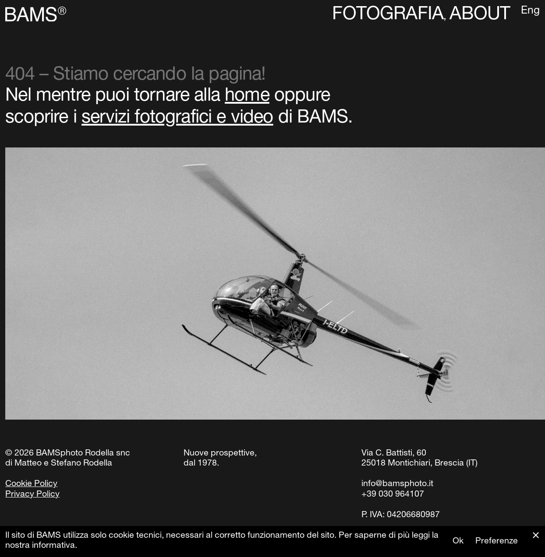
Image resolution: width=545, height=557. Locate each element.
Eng (530, 11)
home (247, 97)
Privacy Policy (32, 494)
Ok (458, 541)
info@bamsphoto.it (397, 484)
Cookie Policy (31, 484)
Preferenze (496, 541)
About (479, 15)
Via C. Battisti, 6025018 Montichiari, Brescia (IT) (419, 459)
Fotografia (387, 15)
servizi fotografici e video (177, 118)
